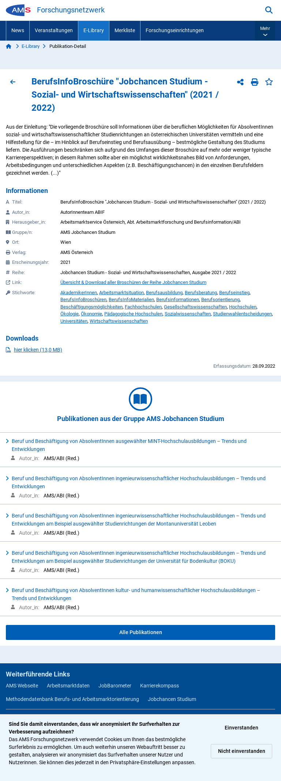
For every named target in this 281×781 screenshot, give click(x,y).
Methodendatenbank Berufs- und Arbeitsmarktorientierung (72, 699)
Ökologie (69, 313)
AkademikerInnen (78, 292)
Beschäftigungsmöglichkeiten (91, 307)
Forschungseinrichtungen (175, 30)
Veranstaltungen (54, 30)
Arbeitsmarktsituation (121, 292)
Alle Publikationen (140, 632)
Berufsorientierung (220, 299)
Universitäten (73, 321)
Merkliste (125, 30)
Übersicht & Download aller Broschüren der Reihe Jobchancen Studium (133, 282)
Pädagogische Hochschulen (133, 313)
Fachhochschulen (143, 307)
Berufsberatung (201, 292)
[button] (265, 31)
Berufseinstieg (234, 292)
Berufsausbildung (164, 292)
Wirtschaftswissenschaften (119, 321)
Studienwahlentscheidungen (242, 313)
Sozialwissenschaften (188, 313)
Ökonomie (91, 313)
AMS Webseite (22, 686)
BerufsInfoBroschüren (83, 299)
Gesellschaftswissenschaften (195, 307)
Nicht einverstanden (241, 751)
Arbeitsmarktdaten (68, 686)
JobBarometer (114, 686)
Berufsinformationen (177, 299)
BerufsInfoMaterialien (131, 299)
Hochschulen (242, 307)
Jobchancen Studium (172, 699)
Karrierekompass (159, 686)
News (17, 30)
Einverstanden (241, 728)
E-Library (93, 30)
